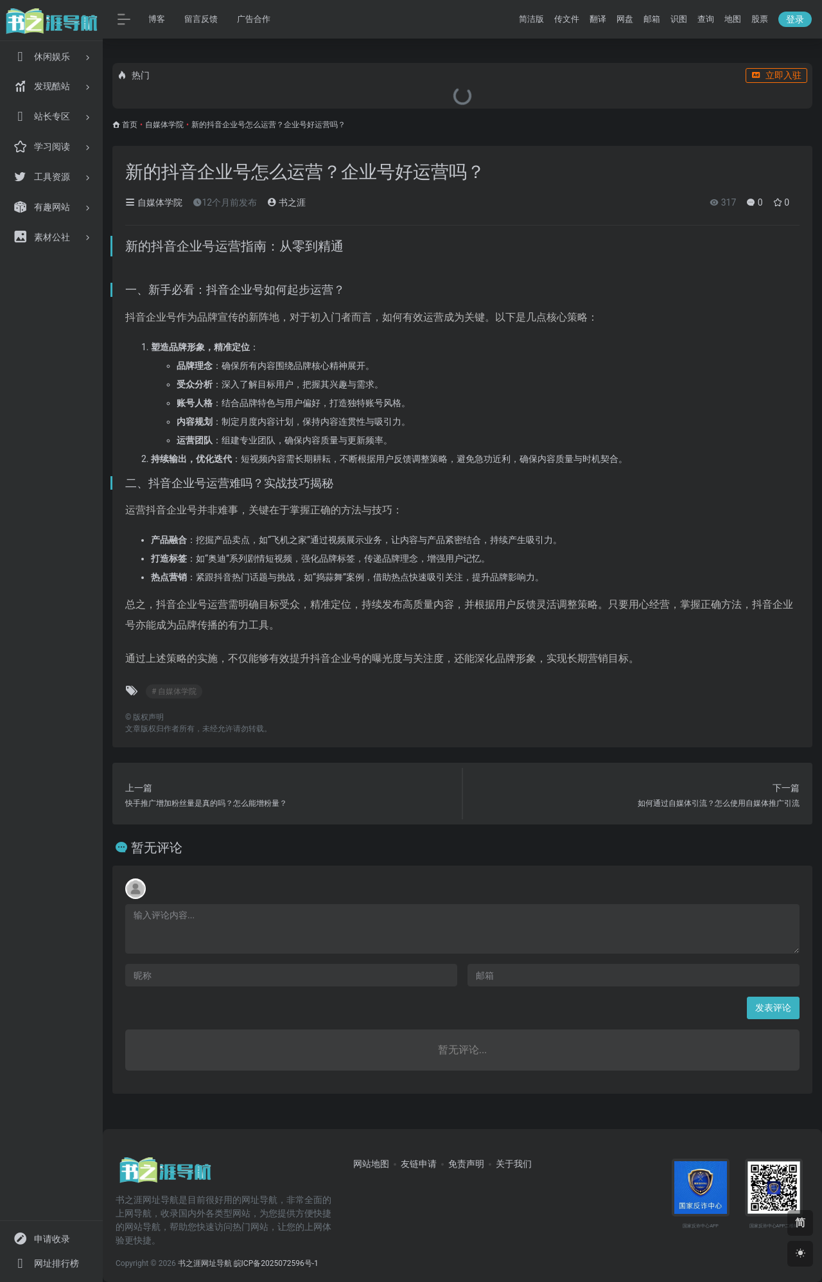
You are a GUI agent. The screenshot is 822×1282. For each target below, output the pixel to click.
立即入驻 (776, 75)
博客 (156, 19)
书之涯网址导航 (205, 1263)
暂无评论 (156, 847)
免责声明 (466, 1164)
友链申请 (419, 1164)
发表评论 (773, 1007)
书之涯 (286, 202)
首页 (129, 124)
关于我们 (514, 1164)
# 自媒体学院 (174, 691)
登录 (795, 19)
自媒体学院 (164, 124)
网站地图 (371, 1164)
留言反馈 (201, 19)
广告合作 (253, 19)
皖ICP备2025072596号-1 (276, 1263)
